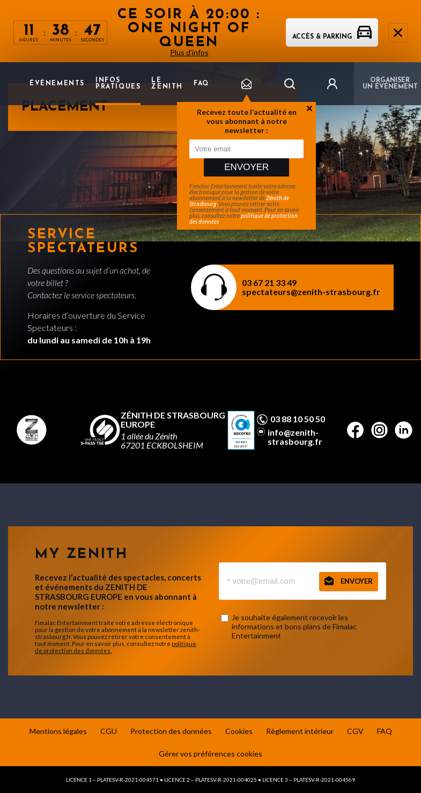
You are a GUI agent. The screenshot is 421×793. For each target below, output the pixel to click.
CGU (108, 731)
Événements (57, 83)
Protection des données (171, 731)
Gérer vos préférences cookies (210, 753)
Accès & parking (332, 37)
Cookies (239, 731)
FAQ (201, 83)
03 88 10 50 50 (297, 419)
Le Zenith (167, 83)
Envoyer (246, 167)
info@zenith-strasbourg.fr (295, 437)
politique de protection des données (243, 218)
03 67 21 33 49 (269, 282)
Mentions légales (58, 731)
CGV (355, 731)
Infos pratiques (118, 83)
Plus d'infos (189, 52)
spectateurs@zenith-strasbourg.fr (311, 291)
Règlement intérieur (300, 731)
